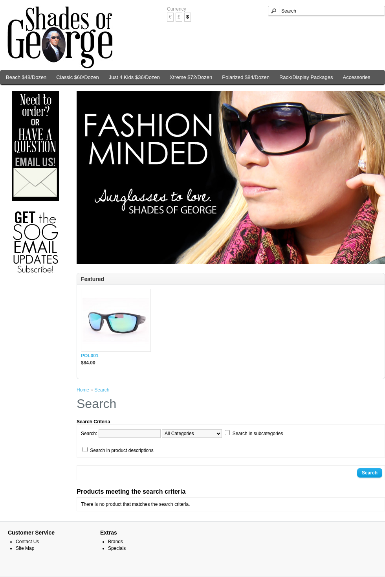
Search (101, 390)
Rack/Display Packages (306, 77)
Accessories (356, 77)
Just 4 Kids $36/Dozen (134, 77)
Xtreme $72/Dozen (191, 77)
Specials (117, 548)
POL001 (90, 355)
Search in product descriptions (121, 450)
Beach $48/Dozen (26, 77)
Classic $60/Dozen (77, 77)
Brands (115, 541)
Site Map (25, 548)
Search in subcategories (258, 433)
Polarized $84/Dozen (246, 77)
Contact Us (27, 541)
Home (83, 390)
